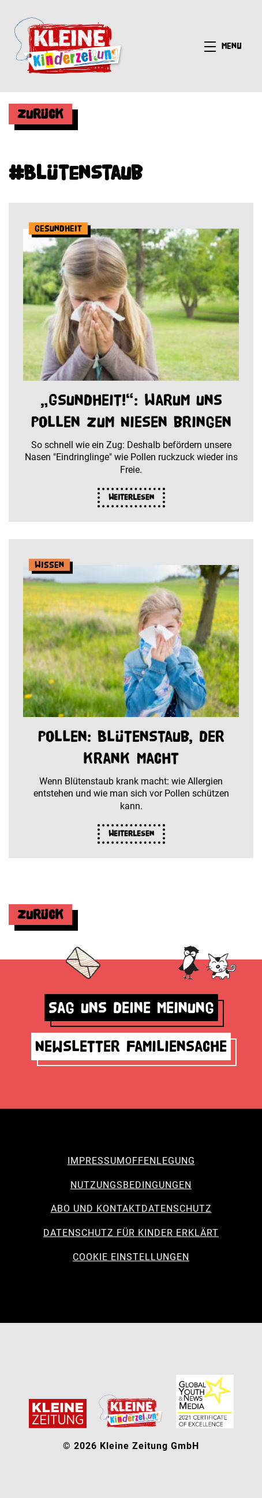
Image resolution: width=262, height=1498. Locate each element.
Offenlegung (160, 1160)
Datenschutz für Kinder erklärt (131, 1232)
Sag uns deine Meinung (131, 1007)
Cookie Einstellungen (131, 1257)
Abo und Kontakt (96, 1208)
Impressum (96, 1160)
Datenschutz (176, 1208)
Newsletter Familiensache (131, 1046)
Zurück (40, 114)
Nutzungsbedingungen (131, 1185)
